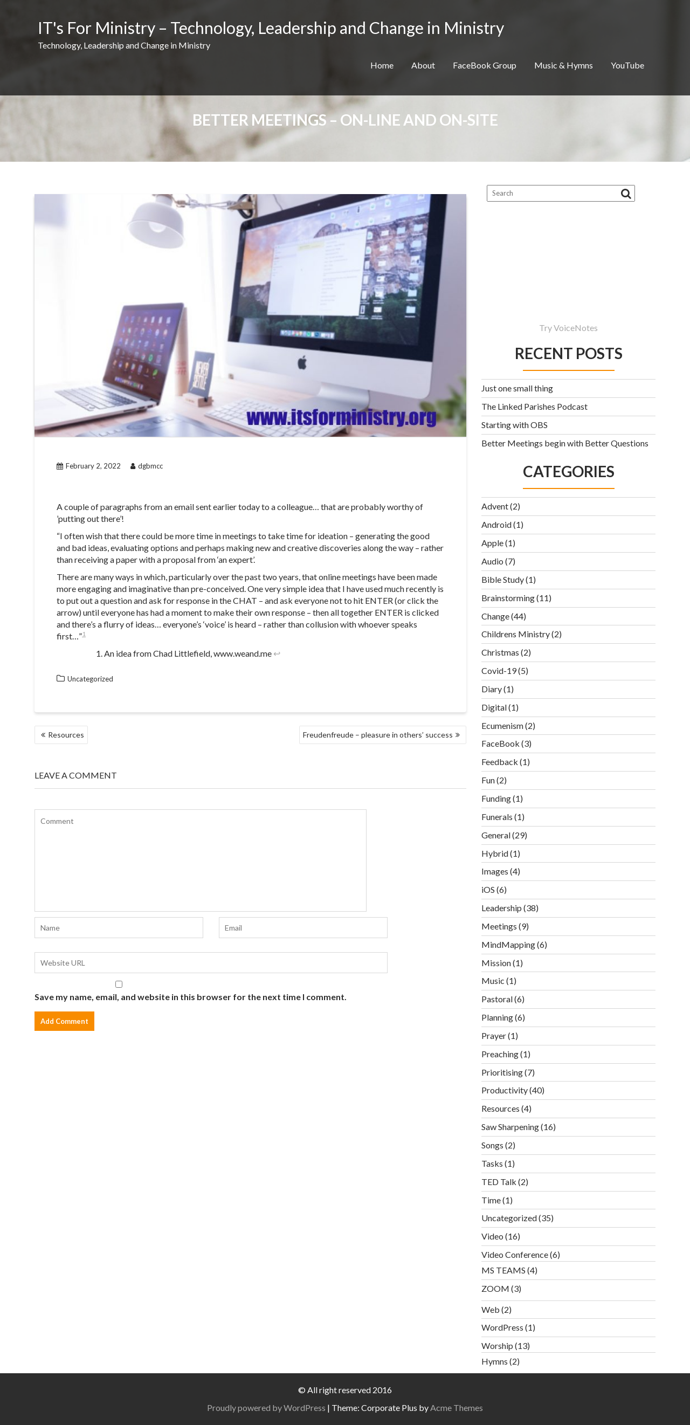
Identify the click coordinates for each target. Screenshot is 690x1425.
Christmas (500, 652)
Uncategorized (90, 678)
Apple (492, 543)
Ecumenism (502, 725)
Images (494, 871)
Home (382, 65)
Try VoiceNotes (568, 327)
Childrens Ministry (515, 634)
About (423, 65)
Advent (494, 506)
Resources (66, 734)
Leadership (501, 908)
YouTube (627, 65)
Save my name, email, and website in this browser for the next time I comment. (190, 997)
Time (491, 1200)
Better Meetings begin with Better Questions (564, 443)
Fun (488, 780)
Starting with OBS (514, 424)
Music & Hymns (563, 65)
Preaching (500, 1054)
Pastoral (497, 999)
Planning (497, 1017)
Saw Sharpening (510, 1126)
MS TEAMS (503, 1270)
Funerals (497, 816)
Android (496, 524)
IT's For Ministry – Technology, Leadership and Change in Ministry (271, 27)
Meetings (499, 926)
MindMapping (508, 944)
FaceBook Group (484, 65)
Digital (494, 707)
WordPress (502, 1327)
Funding (496, 798)
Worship (497, 1345)
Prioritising (502, 1072)
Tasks (492, 1163)
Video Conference (514, 1254)
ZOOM (495, 1288)
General (495, 835)
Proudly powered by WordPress (266, 1407)
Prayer (493, 1035)
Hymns (494, 1361)
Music (493, 980)
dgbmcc (146, 466)
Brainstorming (508, 598)
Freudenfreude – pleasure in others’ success (378, 734)
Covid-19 (498, 670)
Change (495, 616)
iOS (488, 889)
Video (492, 1236)
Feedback (499, 761)
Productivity (504, 1090)
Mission (496, 963)
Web (490, 1309)
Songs (492, 1145)
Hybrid (494, 853)
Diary (491, 689)
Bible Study (502, 579)
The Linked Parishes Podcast (534, 406)
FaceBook (500, 743)
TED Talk (498, 1181)
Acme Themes (456, 1407)
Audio (492, 561)
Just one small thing (517, 388)
